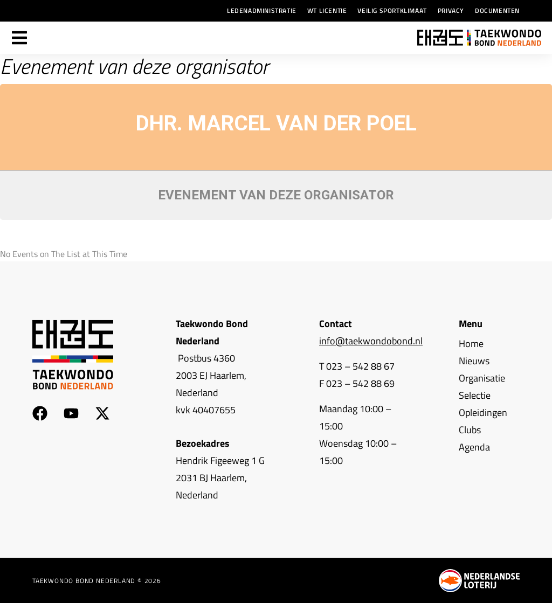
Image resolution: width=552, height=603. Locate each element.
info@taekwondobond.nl (371, 341)
